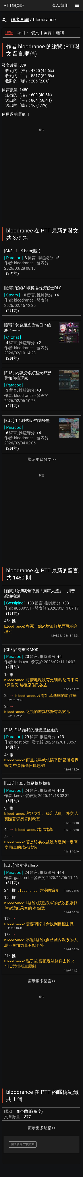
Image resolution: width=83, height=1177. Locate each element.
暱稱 (60, 32)
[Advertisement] (41, 174)
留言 (48, 32)
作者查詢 (20, 19)
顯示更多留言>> (42, 981)
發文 (35, 32)
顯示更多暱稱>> (42, 1128)
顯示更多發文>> (42, 459)
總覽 (9, 32)
